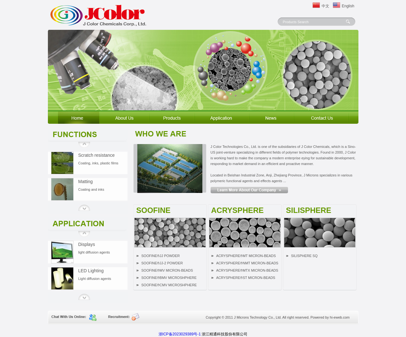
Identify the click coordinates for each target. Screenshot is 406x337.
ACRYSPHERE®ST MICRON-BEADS (245, 278)
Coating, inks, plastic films (98, 163)
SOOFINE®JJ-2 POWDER (162, 263)
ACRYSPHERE (237, 210)
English (346, 6)
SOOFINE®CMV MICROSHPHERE (169, 285)
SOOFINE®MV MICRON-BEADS (167, 270)
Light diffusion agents (94, 279)
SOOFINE (153, 210)
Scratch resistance (96, 155)
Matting (85, 181)
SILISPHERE (308, 210)
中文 (325, 6)
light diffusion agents (94, 252)
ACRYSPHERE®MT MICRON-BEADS (246, 256)
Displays (86, 244)
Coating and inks (91, 189)
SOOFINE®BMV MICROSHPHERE (169, 278)
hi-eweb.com (340, 317)
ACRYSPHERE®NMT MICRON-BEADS (247, 263)
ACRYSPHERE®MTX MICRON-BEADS (247, 270)
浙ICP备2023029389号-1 (180, 334)
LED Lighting (91, 270)
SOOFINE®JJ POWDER (160, 256)
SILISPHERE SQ (304, 256)
